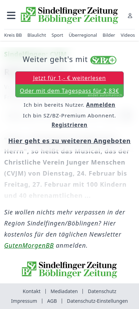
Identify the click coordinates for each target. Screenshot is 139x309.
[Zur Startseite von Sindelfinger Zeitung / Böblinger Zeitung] (69, 15)
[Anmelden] (130, 15)
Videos (128, 35)
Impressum (24, 301)
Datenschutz (102, 291)
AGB (52, 301)
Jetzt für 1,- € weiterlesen (69, 78)
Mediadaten (64, 291)
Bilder (109, 35)
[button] (11, 15)
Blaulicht (36, 35)
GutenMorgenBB (29, 245)
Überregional (83, 35)
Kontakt (31, 291)
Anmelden (100, 104)
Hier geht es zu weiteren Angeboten (69, 140)
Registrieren (70, 124)
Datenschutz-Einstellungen (97, 301)
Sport (57, 35)
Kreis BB (13, 35)
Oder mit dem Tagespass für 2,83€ (71, 92)
